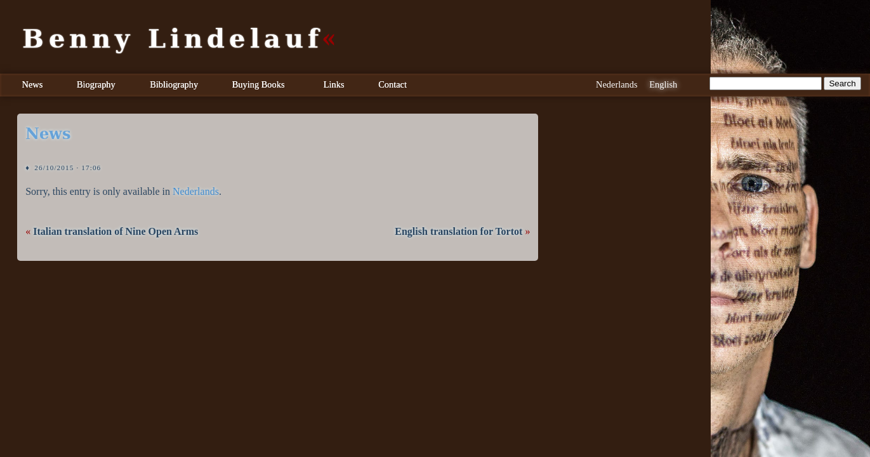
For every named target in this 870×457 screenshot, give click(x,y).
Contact (392, 84)
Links (334, 84)
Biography (96, 84)
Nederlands (196, 191)
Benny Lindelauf (172, 38)
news (47, 134)
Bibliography (174, 84)
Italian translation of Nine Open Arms (115, 231)
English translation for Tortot (458, 231)
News (32, 84)
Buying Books (258, 84)
